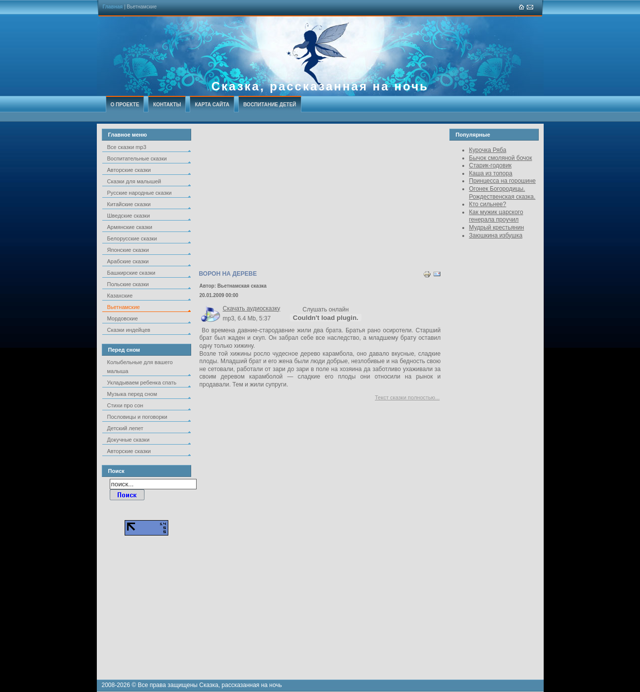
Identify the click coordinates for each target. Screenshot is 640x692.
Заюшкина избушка (496, 235)
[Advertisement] (320, 198)
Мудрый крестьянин (496, 227)
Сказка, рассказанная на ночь (320, 86)
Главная (113, 6)
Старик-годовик (490, 165)
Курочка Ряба (487, 150)
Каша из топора (490, 173)
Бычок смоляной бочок (500, 157)
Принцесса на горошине (502, 180)
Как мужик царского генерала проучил (496, 216)
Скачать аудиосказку (252, 308)
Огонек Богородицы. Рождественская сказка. (502, 192)
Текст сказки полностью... (407, 397)
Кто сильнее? (487, 204)
